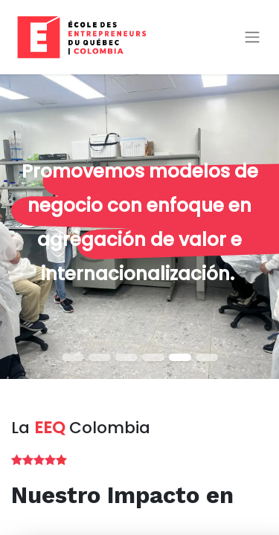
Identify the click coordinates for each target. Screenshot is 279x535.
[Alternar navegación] (252, 38)
